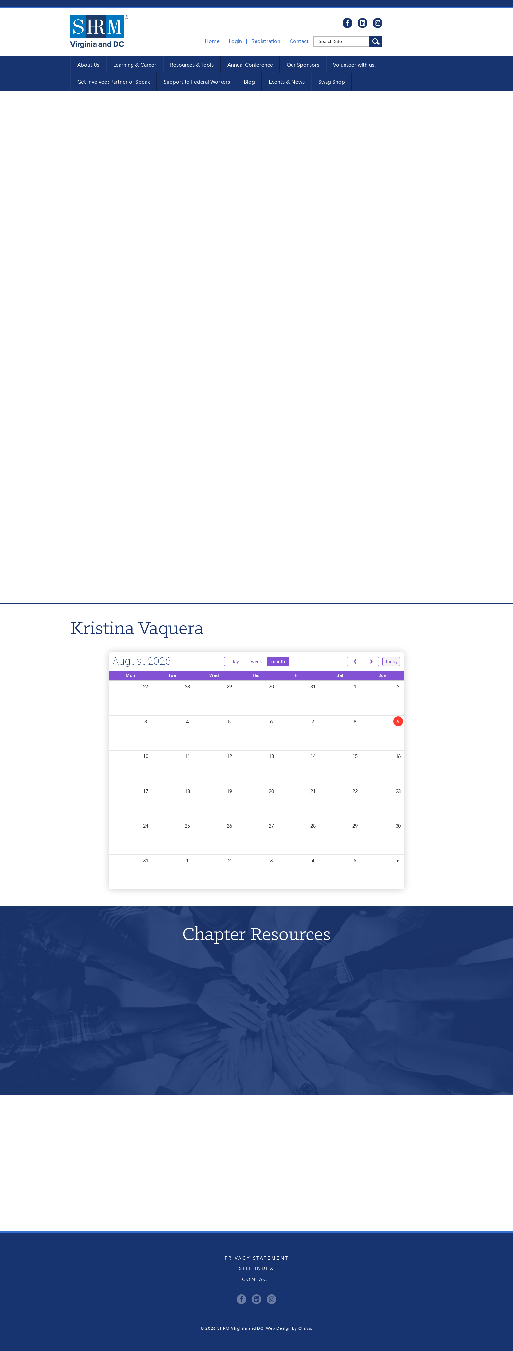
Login (235, 41)
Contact (299, 41)
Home (212, 41)
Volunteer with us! (354, 65)
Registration (265, 41)
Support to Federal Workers (197, 82)
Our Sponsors (303, 65)
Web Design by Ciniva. (289, 1328)
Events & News (287, 82)
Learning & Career (134, 65)
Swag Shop (331, 82)
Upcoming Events (256, 1124)
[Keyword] (347, 41)
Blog (249, 82)
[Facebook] (347, 23)
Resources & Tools (192, 65)
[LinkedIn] (362, 23)
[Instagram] (377, 23)
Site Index (256, 1268)
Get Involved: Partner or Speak (113, 82)
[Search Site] (375, 41)
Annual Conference (250, 65)
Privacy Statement (257, 1258)
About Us (88, 65)
